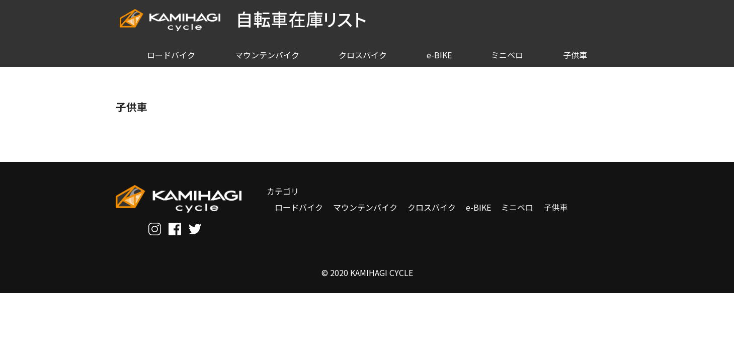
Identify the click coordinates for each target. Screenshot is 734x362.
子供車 (555, 207)
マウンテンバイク (365, 207)
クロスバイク (431, 207)
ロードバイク (299, 207)
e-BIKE (478, 207)
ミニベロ (517, 207)
